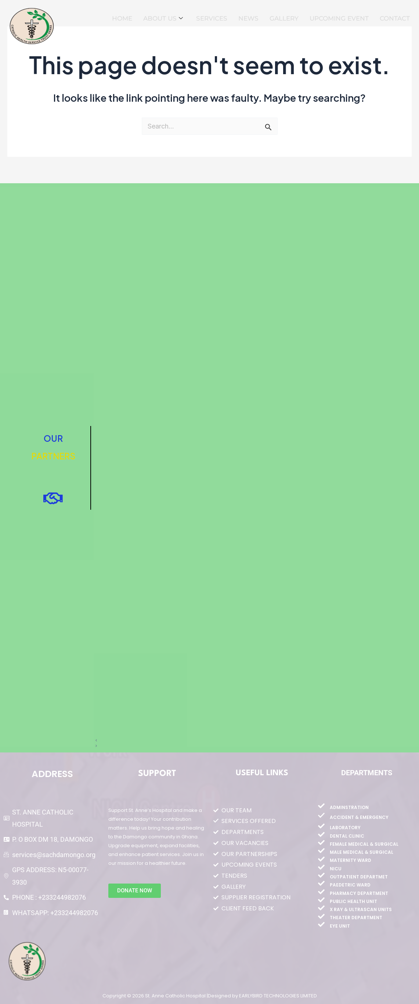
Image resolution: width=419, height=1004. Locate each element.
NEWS (248, 18)
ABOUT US (163, 18)
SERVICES (211, 18)
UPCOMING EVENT (339, 18)
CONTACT (395, 18)
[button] (246, 740)
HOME (122, 18)
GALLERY (284, 18)
